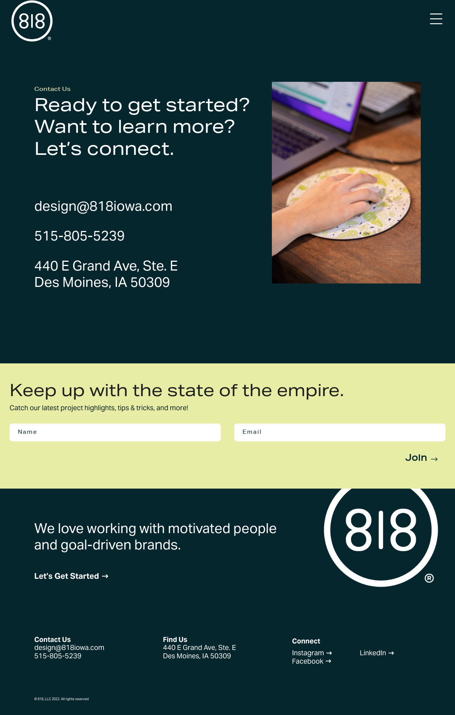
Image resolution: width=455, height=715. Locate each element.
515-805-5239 (79, 235)
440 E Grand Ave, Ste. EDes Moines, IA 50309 (106, 274)
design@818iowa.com (103, 206)
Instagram (312, 652)
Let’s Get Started (71, 576)
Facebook (312, 661)
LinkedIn (377, 652)
